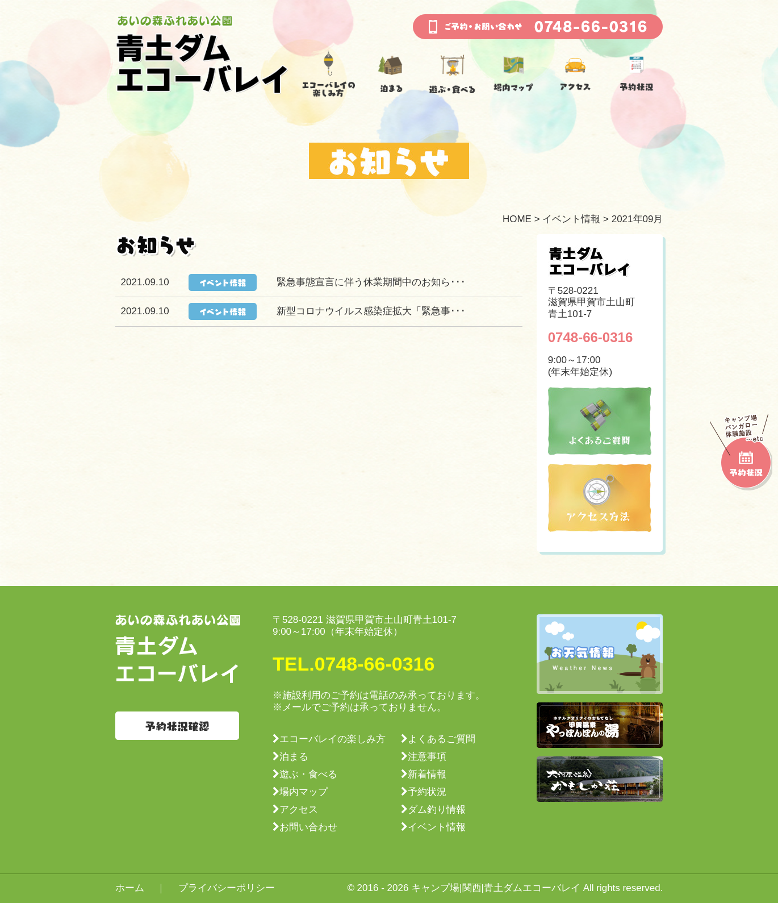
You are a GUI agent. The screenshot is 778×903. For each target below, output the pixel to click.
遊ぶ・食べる (308, 774)
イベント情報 (571, 219)
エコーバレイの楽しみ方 (332, 739)
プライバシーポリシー (226, 888)
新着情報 (427, 774)
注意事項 (427, 756)
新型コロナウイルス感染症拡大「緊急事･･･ (371, 311)
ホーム (129, 888)
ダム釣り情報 (437, 809)
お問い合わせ (308, 827)
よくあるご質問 (441, 739)
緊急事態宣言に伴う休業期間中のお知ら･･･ (371, 282)
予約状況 (427, 792)
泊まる (293, 756)
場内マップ (303, 792)
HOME (517, 219)
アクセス (298, 809)
